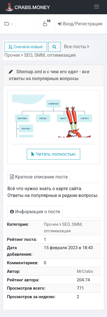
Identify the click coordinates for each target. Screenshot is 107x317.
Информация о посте (35, 211)
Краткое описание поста (39, 177)
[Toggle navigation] (96, 6)
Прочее (12, 55)
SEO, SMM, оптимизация (50, 55)
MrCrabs (85, 271)
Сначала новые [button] (26, 46)
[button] (54, 47)
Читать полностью (53, 154)
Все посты (75, 46)
